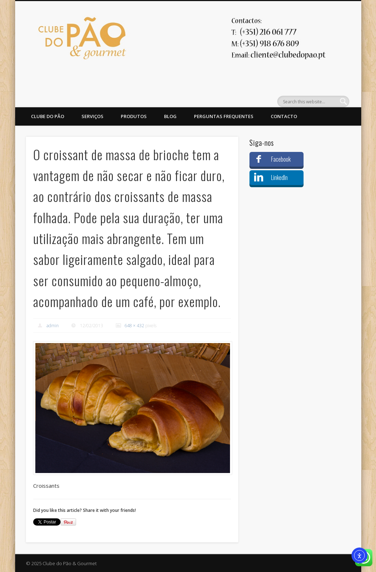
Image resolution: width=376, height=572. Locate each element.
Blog (170, 116)
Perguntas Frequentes (223, 116)
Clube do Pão (47, 116)
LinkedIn (279, 177)
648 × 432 (134, 326)
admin (53, 326)
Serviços (92, 116)
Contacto (284, 116)
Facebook (281, 159)
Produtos (134, 116)
